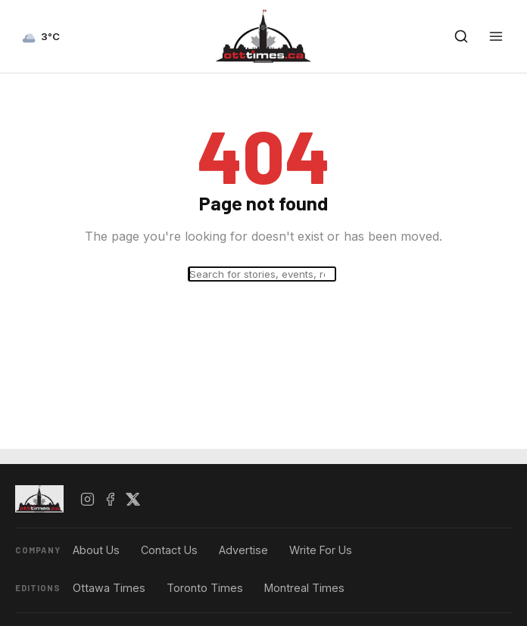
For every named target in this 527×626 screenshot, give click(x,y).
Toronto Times (205, 587)
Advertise (243, 549)
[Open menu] (496, 36)
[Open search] (461, 36)
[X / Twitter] (132, 498)
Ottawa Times (109, 587)
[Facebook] (109, 498)
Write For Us (320, 549)
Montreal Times (304, 587)
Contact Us (169, 549)
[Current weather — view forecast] (40, 36)
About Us (96, 549)
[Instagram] (87, 498)
